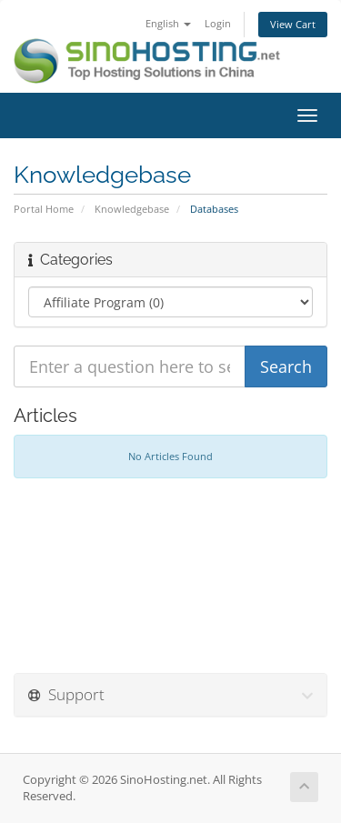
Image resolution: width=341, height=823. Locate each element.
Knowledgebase (132, 209)
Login (218, 23)
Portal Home (44, 209)
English (168, 23)
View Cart (293, 24)
